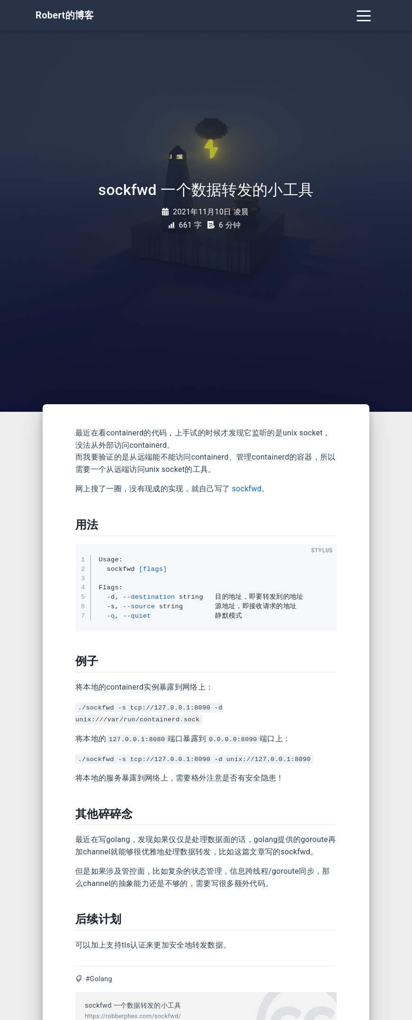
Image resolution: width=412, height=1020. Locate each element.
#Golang (98, 979)
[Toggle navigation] (363, 15)
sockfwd (247, 488)
